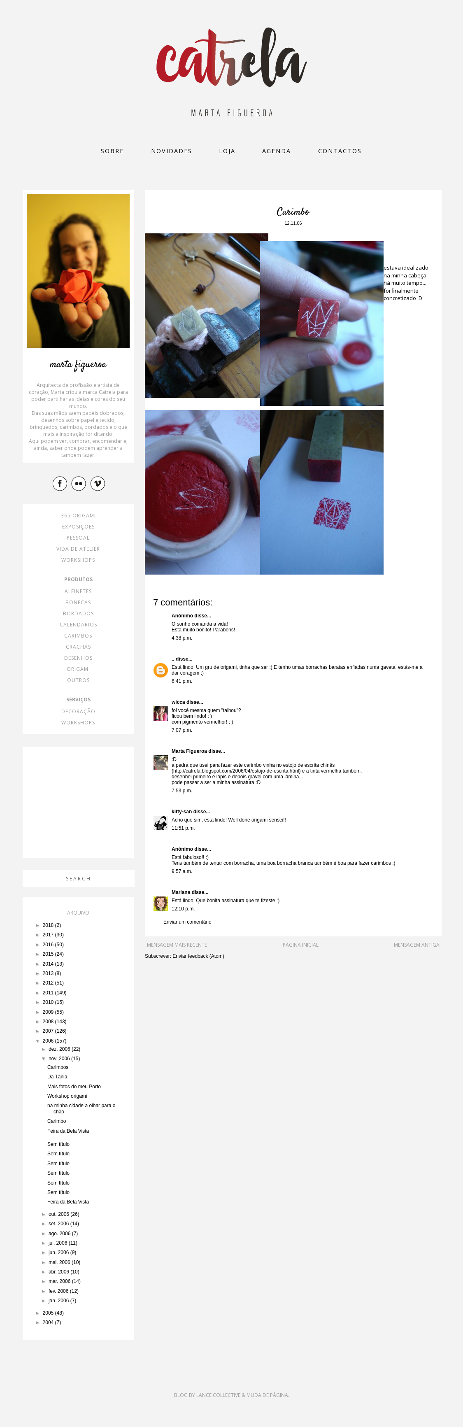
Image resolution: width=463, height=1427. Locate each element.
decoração (78, 711)
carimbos (78, 635)
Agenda (276, 151)
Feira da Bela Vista (68, 1131)
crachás (78, 646)
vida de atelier (78, 548)
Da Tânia (57, 1077)
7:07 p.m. (182, 730)
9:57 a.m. (182, 871)
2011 (49, 993)
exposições (78, 526)
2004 (49, 1322)
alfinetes (78, 591)
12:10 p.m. (183, 909)
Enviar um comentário (187, 922)
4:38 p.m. (182, 638)
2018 (49, 925)
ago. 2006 (60, 1233)
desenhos (78, 657)
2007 (49, 1031)
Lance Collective (218, 1395)
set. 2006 (59, 1224)
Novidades (171, 151)
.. (173, 659)
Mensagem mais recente (177, 944)
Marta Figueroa (189, 751)
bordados (78, 613)
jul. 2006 (59, 1243)
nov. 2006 (60, 1059)
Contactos (340, 151)
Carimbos (57, 1067)
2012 (49, 983)
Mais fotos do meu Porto (74, 1086)
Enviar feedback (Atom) (198, 956)
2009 (49, 1012)
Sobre (112, 151)
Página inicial (301, 944)
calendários (78, 624)
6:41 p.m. (182, 681)
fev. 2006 (59, 1291)
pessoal (78, 537)
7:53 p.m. (182, 791)
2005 (49, 1313)
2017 (49, 935)
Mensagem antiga (417, 944)
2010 (49, 1002)
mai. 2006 (60, 1262)
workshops (78, 559)
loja (227, 151)
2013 (49, 973)
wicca (178, 702)
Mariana (181, 892)
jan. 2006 (59, 1301)
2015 (49, 954)
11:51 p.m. (183, 828)
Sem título (58, 1144)
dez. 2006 (60, 1049)
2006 (49, 1041)
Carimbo (56, 1121)
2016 (49, 944)
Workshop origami (67, 1096)
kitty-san (182, 812)
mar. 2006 (60, 1281)
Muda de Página (267, 1395)
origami (78, 669)
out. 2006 (59, 1214)
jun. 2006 (59, 1252)
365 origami (78, 515)
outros (78, 680)
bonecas (78, 602)
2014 (49, 964)
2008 (49, 1021)
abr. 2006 (59, 1272)
